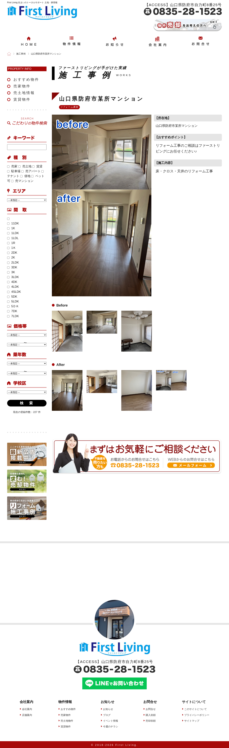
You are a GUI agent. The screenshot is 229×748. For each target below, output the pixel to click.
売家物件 (22, 86)
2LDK (13, 262)
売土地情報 (24, 93)
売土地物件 (67, 720)
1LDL (13, 238)
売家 (12, 166)
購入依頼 (151, 714)
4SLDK (14, 291)
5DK (12, 296)
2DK (12, 252)
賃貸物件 (22, 99)
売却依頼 (151, 720)
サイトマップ (191, 720)
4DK (12, 282)
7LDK (13, 316)
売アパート (31, 171)
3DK (12, 267)
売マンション (22, 181)
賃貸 (37, 166)
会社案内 (27, 708)
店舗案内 (27, 714)
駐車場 (13, 171)
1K (11, 228)
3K (11, 272)
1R (11, 243)
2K (11, 257)
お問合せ (151, 708)
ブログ (107, 714)
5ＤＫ (13, 306)
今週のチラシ (110, 725)
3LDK (13, 277)
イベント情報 (110, 720)
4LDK (13, 286)
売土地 (24, 166)
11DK (13, 223)
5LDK (13, 301)
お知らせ (108, 708)
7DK (12, 311)
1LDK (13, 233)
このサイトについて (195, 708)
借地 (25, 176)
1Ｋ (11, 248)
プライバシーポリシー (196, 714)
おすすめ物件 (26, 79)
